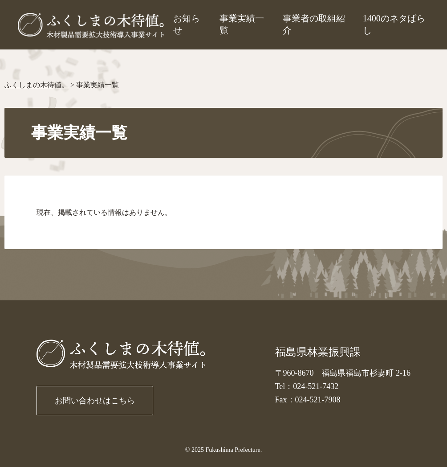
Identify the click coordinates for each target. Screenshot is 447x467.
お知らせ (186, 24)
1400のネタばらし (394, 24)
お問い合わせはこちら (95, 400)
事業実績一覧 (241, 24)
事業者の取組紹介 (314, 24)
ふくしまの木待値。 (36, 85)
